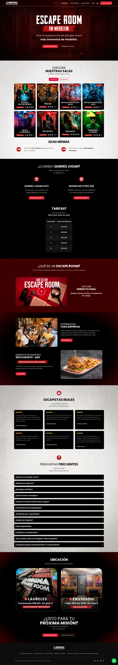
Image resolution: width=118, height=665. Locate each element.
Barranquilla (64, 3)
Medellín (56, 3)
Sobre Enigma (85, 3)
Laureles (53, 79)
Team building (74, 3)
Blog (93, 3)
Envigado (64, 79)
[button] (41, 291)
